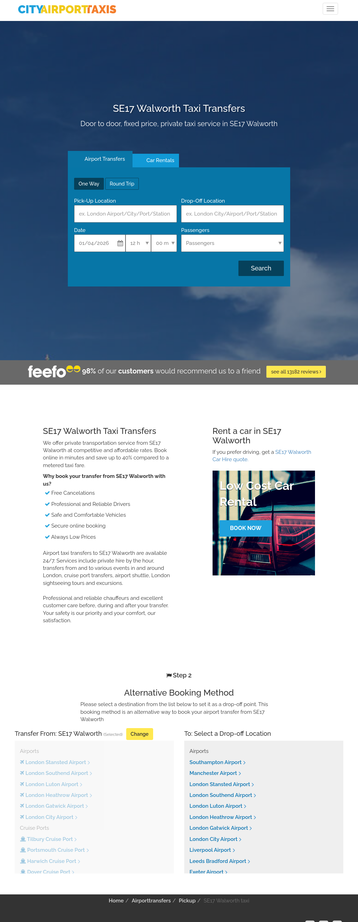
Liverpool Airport (210, 850)
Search (261, 268)
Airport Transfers (105, 159)
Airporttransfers (151, 901)
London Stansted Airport (219, 784)
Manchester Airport (213, 773)
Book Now (246, 528)
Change (140, 734)
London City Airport (213, 839)
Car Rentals (160, 160)
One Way (89, 184)
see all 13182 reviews (296, 372)
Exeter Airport (206, 872)
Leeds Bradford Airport (217, 861)
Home (116, 901)
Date (80, 230)
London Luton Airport (215, 806)
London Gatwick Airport (218, 828)
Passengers (195, 230)
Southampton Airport (215, 762)
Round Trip (122, 184)
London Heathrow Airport (220, 817)
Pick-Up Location (95, 201)
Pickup (187, 901)
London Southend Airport (220, 795)
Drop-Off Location (203, 201)
